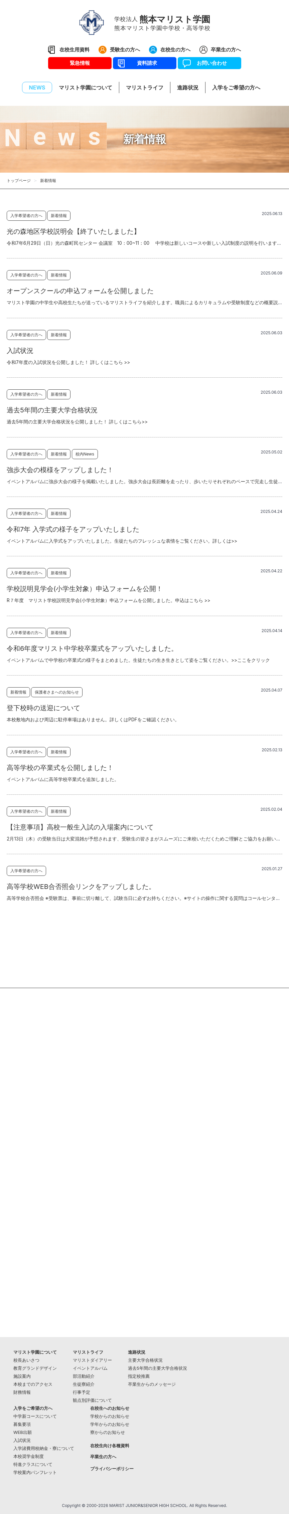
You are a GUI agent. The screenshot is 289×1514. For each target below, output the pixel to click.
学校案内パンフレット (35, 1472)
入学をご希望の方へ (32, 1408)
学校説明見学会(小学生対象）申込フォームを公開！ (85, 589)
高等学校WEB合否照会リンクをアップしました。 (81, 887)
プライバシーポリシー (112, 1468)
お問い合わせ (209, 63)
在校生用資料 (74, 49)
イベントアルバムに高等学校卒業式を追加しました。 (63, 779)
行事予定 (81, 1392)
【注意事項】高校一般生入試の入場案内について (80, 827)
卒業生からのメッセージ (152, 1384)
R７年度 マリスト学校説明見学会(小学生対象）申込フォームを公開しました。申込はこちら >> (108, 600)
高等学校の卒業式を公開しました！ (60, 768)
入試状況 (20, 351)
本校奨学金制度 (28, 1456)
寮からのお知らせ (107, 1432)
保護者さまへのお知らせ (57, 692)
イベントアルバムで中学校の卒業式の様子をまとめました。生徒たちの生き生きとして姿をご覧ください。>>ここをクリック (138, 660)
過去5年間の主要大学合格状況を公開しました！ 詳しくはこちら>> (77, 421)
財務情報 (22, 1392)
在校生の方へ (175, 49)
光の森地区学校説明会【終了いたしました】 (73, 231)
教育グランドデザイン (35, 1368)
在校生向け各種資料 (109, 1445)
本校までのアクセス (32, 1384)
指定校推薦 (139, 1376)
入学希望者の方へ (26, 215)
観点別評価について (92, 1400)
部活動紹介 (84, 1376)
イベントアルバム (90, 1368)
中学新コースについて (35, 1416)
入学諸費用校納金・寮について (43, 1448)
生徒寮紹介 (84, 1384)
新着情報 (59, 215)
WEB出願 (22, 1432)
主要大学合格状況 (145, 1360)
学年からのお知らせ (109, 1424)
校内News (85, 453)
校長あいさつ (26, 1360)
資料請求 (144, 63)
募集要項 (22, 1424)
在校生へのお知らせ (109, 1408)
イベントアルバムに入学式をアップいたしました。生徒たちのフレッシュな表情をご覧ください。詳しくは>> (122, 541)
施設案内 (22, 1376)
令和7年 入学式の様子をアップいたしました (73, 529)
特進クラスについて (32, 1464)
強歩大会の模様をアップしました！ (60, 470)
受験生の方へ (125, 49)
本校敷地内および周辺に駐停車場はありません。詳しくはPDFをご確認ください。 (93, 719)
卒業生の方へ (226, 49)
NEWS (37, 87)
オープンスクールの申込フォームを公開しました (80, 291)
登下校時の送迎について (43, 708)
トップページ (19, 180)
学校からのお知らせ (109, 1416)
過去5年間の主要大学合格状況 (52, 410)
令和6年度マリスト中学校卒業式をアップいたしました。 (92, 648)
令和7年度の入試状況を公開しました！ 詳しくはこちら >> (68, 362)
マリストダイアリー (92, 1360)
